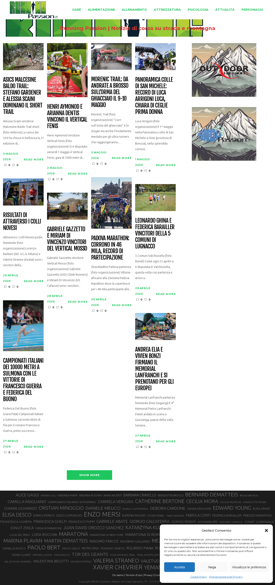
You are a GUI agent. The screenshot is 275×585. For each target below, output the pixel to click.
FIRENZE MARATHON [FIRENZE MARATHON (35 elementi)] (257, 515)
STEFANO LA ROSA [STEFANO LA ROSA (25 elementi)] (42, 555)
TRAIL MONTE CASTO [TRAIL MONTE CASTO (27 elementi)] (149, 554)
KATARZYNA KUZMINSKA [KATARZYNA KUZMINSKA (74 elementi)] (152, 527)
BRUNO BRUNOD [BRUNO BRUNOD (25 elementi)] (249, 495)
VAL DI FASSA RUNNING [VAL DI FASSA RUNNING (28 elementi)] (17, 561)
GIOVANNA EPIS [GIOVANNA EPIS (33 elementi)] (207, 521)
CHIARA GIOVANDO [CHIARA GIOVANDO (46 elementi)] (20, 508)
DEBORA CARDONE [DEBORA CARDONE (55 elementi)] (167, 508)
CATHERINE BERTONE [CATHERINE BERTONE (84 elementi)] (160, 501)
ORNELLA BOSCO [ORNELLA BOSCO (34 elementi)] (14, 548)
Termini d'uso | (134, 575)
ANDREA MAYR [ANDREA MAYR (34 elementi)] (67, 495)
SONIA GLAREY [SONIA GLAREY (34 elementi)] (21, 554)
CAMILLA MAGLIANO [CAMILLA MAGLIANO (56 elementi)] (27, 501)
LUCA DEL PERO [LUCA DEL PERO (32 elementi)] (20, 535)
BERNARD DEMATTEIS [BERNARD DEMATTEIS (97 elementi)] (211, 494)
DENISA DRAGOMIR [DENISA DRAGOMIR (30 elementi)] (199, 508)
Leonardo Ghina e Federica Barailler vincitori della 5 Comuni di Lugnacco (154, 233)
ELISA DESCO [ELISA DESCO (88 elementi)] (17, 515)
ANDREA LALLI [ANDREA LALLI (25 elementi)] (48, 495)
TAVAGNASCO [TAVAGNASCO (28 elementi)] (62, 554)
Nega (212, 567)
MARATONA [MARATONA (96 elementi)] (73, 534)
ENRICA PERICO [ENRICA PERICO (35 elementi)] (44, 515)
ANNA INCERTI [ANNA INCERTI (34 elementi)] (112, 495)
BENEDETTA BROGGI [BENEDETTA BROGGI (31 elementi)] (170, 495)
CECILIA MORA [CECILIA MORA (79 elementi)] (202, 501)
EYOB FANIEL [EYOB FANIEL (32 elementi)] (156, 515)
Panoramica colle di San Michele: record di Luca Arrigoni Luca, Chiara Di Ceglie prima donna (154, 96)
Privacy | (149, 575)
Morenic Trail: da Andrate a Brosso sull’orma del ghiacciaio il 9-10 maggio (109, 92)
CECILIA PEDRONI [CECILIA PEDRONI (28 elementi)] (230, 502)
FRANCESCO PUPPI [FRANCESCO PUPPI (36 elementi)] (82, 521)
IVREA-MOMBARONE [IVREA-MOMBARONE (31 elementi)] (48, 528)
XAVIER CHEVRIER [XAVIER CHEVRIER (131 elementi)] (117, 567)
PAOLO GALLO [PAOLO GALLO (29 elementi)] (71, 548)
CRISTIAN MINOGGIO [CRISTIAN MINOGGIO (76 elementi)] (61, 508)
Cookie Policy (198, 576)
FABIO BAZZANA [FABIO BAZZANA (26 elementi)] (175, 515)
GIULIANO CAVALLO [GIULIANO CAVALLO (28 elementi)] (231, 521)
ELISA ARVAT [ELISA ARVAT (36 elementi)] (261, 508)
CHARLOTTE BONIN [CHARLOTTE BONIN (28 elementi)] (254, 502)
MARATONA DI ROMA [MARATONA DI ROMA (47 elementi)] (143, 534)
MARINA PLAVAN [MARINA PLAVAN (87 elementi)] (22, 540)
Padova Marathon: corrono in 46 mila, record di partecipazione (110, 248)
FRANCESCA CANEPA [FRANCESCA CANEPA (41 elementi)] (16, 521)
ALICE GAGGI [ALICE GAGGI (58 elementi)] (27, 495)
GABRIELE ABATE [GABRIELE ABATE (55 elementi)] (112, 521)
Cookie (158, 575)
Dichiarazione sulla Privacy (226, 576)
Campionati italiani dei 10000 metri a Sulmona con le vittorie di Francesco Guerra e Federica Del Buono (23, 380)
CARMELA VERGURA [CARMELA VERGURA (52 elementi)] (115, 501)
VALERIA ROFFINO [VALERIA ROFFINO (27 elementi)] (81, 561)
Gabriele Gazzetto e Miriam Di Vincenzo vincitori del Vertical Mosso (67, 239)
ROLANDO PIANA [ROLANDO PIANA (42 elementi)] (139, 548)
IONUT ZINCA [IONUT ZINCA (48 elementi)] (22, 528)
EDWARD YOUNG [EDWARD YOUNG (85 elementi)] (232, 508)
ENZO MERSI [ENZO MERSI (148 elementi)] (102, 514)
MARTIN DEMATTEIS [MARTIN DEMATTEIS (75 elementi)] (66, 540)
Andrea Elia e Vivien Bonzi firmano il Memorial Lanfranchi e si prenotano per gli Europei (154, 368)
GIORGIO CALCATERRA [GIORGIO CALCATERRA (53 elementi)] (150, 521)
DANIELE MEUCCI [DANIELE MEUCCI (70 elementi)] (103, 508)
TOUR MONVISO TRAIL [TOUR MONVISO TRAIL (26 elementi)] (122, 555)
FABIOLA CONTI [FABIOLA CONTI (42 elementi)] (198, 515)
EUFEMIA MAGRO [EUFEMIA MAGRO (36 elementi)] (134, 515)
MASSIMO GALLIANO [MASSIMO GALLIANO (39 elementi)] (135, 541)
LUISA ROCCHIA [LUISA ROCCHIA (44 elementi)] (44, 535)
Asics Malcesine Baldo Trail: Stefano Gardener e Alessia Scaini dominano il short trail (22, 96)
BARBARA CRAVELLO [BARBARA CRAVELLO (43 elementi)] (139, 495)
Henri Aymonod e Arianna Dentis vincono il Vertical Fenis (67, 116)
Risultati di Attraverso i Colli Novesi (22, 221)
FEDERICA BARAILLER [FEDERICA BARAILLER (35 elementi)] (226, 515)
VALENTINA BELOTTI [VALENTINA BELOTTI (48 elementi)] (51, 561)
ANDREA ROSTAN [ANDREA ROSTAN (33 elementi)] (90, 495)
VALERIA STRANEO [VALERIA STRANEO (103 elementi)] (116, 560)
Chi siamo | (118, 575)
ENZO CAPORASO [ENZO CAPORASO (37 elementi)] (69, 515)
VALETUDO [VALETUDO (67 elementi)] (152, 560)
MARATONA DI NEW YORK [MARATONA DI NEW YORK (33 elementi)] (107, 535)
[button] (266, 530)
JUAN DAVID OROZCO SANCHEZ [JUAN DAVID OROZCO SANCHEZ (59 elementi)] (93, 527)
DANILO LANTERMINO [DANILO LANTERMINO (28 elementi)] (135, 508)
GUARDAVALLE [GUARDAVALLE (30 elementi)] (265, 521)
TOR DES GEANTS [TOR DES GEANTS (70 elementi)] (90, 554)
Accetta (179, 567)
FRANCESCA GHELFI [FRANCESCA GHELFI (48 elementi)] (50, 521)
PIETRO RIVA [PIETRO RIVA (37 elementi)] (90, 548)
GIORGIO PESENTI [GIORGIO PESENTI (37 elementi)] (183, 521)
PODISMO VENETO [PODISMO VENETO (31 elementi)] (113, 548)
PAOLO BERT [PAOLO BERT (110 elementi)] (44, 547)
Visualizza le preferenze (249, 567)
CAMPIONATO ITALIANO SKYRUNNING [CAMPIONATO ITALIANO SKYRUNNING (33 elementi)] (72, 502)
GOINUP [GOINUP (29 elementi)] (249, 521)
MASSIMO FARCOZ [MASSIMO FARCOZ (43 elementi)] (104, 541)
